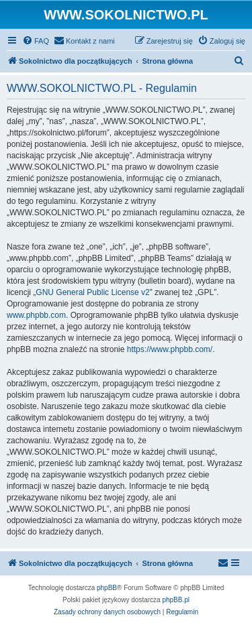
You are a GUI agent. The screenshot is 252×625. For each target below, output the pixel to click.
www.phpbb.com (36, 315)
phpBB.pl (176, 600)
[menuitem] (35, 41)
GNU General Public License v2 (92, 292)
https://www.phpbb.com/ (169, 349)
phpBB (107, 587)
